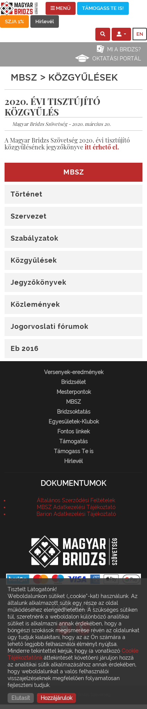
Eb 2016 (25, 348)
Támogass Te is (73, 451)
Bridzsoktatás (73, 412)
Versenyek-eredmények (73, 372)
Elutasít (20, 698)
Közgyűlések (34, 260)
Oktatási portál (116, 59)
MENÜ (61, 8)
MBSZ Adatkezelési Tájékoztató (76, 507)
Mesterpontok (74, 392)
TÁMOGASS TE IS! (103, 8)
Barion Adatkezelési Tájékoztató (76, 514)
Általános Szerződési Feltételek (76, 500)
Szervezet (29, 216)
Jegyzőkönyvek (38, 282)
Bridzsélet (73, 382)
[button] (102, 34)
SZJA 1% (14, 21)
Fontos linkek (73, 431)
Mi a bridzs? (124, 49)
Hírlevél (44, 21)
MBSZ (73, 402)
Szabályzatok (34, 238)
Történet (27, 194)
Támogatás (73, 441)
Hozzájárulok (56, 698)
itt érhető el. (102, 147)
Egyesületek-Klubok (74, 422)
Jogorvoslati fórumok (50, 326)
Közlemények (35, 304)
